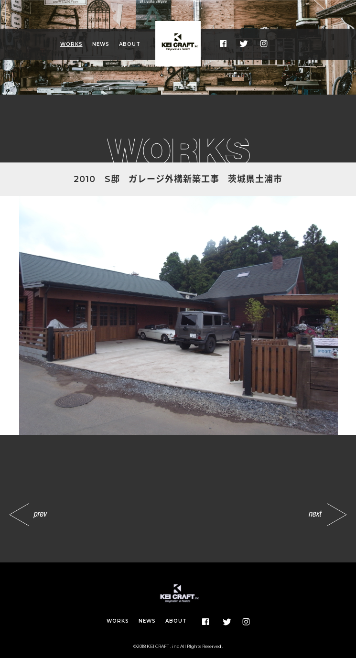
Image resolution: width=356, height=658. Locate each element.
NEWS (100, 44)
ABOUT (129, 44)
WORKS (71, 44)
